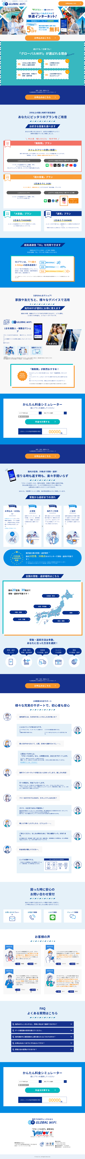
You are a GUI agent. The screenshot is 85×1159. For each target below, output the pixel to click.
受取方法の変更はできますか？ (24, 1049)
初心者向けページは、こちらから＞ (29, 762)
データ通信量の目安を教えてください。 (27, 1030)
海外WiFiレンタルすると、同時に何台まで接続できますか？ (34, 1024)
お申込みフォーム (9, 518)
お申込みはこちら (71, 3)
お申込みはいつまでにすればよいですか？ (28, 1043)
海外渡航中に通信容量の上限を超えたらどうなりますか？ (34, 1036)
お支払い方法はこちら (10, 528)
